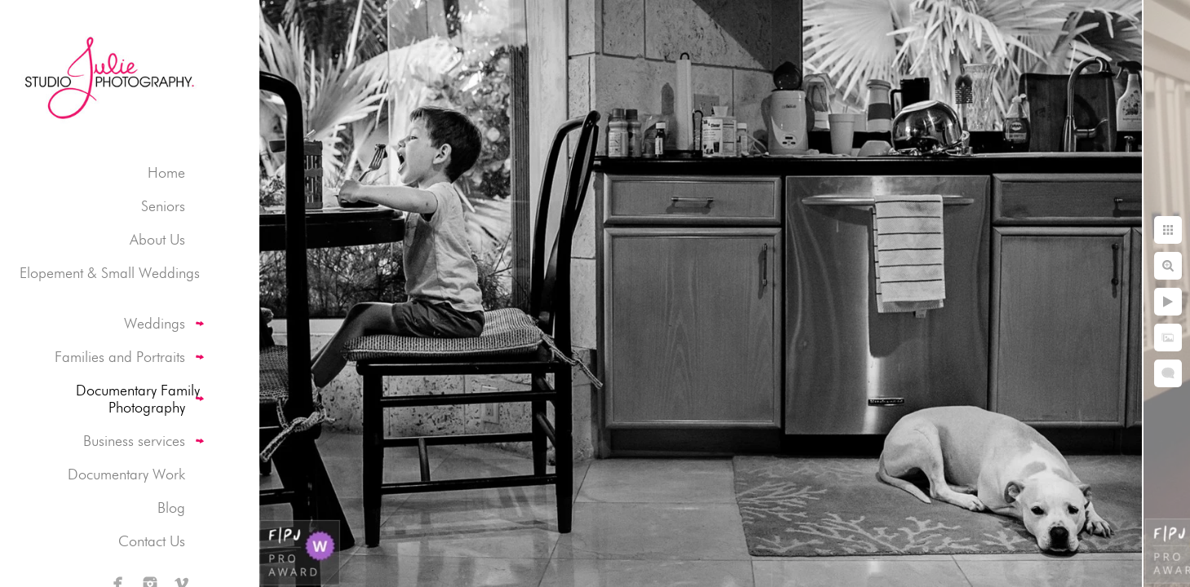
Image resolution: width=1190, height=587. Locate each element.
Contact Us (151, 540)
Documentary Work (126, 474)
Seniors (163, 205)
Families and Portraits (120, 356)
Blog (171, 507)
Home (166, 172)
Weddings (154, 323)
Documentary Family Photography (138, 399)
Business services (134, 440)
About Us (157, 239)
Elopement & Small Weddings (110, 272)
